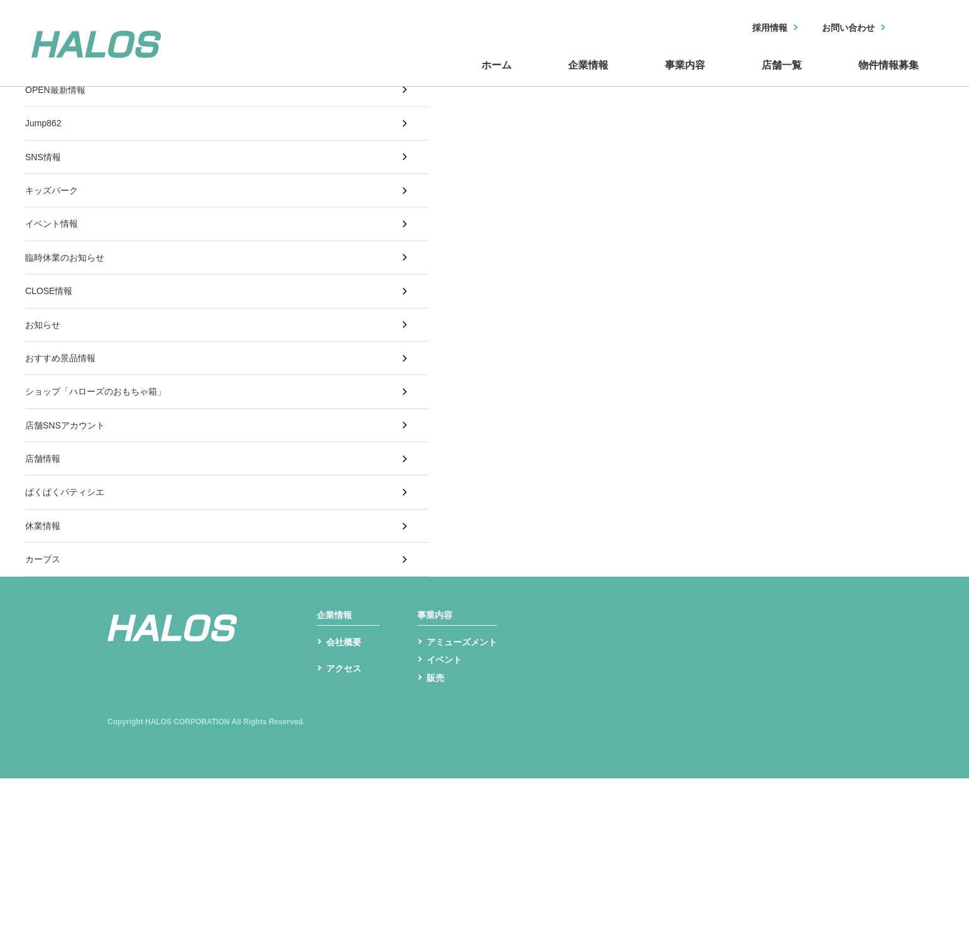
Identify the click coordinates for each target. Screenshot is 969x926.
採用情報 (753, 28)
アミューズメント (467, 784)
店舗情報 (45, 553)
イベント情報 (55, 261)
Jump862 (46, 135)
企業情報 (460, 77)
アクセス (346, 820)
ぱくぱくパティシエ (70, 596)
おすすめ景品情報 (65, 428)
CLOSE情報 (52, 344)
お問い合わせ (841, 28)
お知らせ (45, 386)
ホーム (334, 77)
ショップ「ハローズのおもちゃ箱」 (105, 470)
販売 (437, 824)
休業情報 (45, 638)
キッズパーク (55, 219)
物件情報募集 (868, 77)
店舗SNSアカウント (70, 512)
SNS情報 (45, 177)
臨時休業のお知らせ (70, 303)
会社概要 (346, 784)
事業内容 (592, 77)
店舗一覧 (724, 77)
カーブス (45, 679)
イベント (447, 804)
